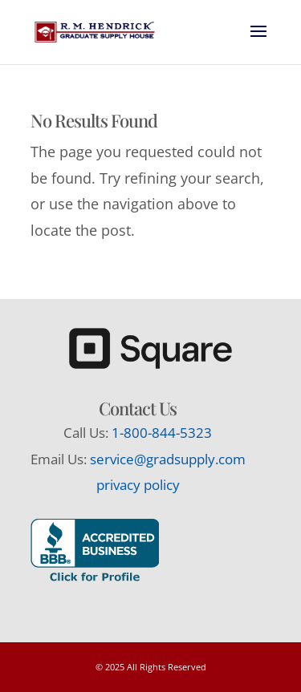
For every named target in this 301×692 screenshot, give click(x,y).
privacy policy (138, 484)
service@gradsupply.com (168, 459)
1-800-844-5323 (162, 432)
